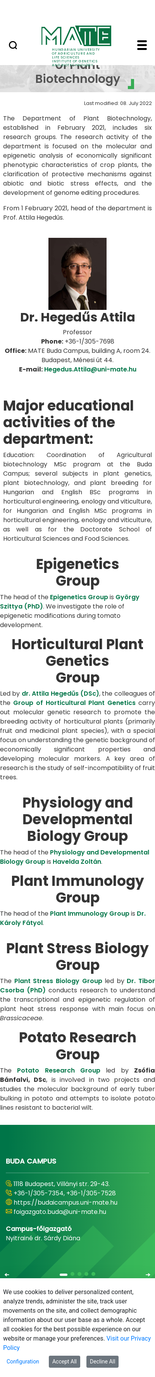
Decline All (102, 1361)
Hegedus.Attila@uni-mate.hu (90, 369)
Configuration (23, 1361)
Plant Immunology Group (89, 913)
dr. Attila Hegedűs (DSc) (60, 693)
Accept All (64, 1361)
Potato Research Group (58, 1070)
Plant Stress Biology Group (58, 980)
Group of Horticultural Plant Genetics (74, 702)
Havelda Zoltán (77, 861)
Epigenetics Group (79, 597)
